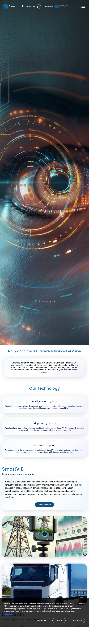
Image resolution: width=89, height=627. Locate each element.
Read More (8, 614)
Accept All (41, 620)
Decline (59, 620)
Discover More (44, 504)
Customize (77, 620)
